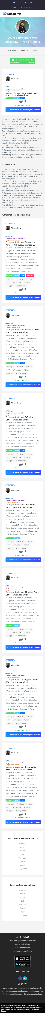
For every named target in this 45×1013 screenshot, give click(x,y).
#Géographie (21, 286)
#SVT (8, 282)
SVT (22, 854)
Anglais (22, 865)
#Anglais (9, 286)
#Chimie (27, 282)
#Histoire (20, 279)
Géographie (22, 868)
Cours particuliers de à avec (22, 94)
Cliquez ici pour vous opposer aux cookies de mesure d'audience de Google (21, 1009)
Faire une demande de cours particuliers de (22, 61)
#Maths (29, 279)
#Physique (17, 282)
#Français (10, 279)
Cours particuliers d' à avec (22, 681)
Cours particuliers (9, 50)
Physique (22, 858)
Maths (22, 851)
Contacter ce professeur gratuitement (23, 109)
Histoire (22, 847)
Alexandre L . (24, 50)
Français (22, 844)
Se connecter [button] (26, 7)
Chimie (22, 861)
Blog (14, 7)
